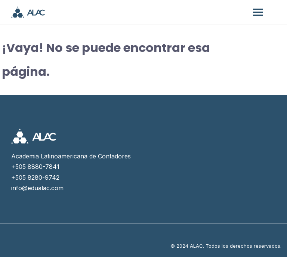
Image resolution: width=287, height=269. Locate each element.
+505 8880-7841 (35, 166)
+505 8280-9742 (35, 177)
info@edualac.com (37, 188)
